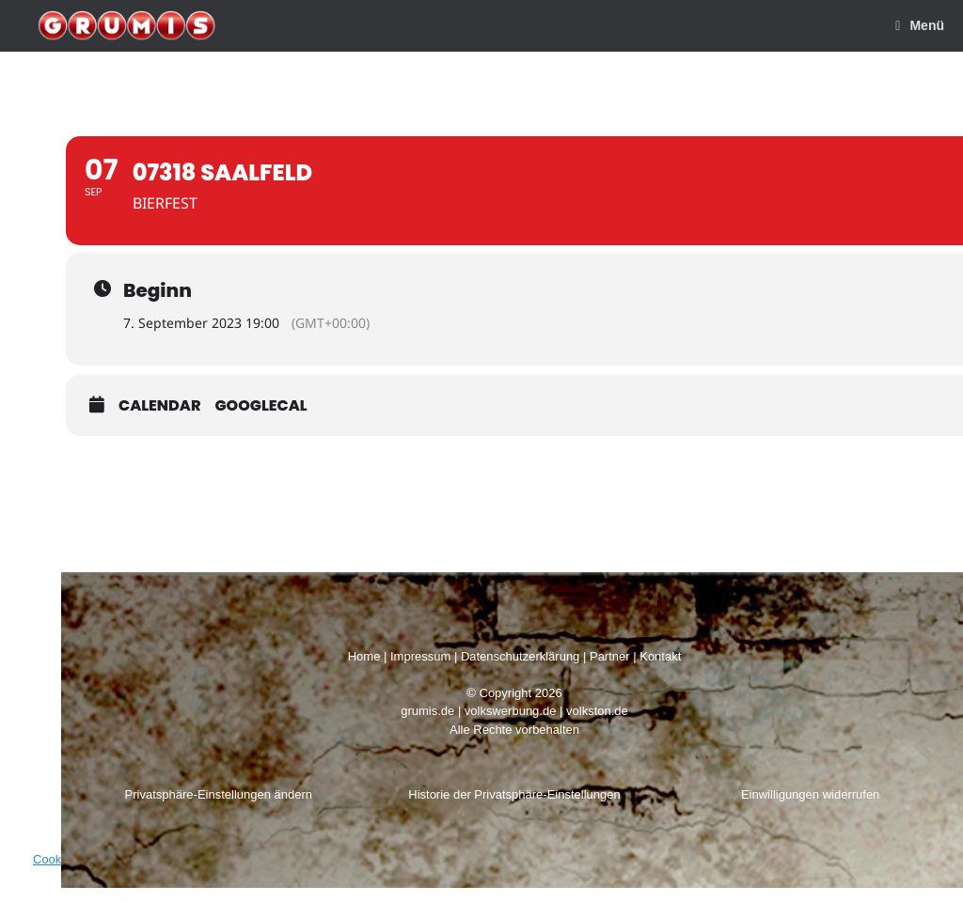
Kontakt (660, 656)
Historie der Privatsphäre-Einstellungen (514, 794)
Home (364, 656)
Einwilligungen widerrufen (810, 794)
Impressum (420, 656)
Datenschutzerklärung (520, 656)
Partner (610, 656)
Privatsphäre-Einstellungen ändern (218, 794)
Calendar (159, 406)
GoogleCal (261, 406)
